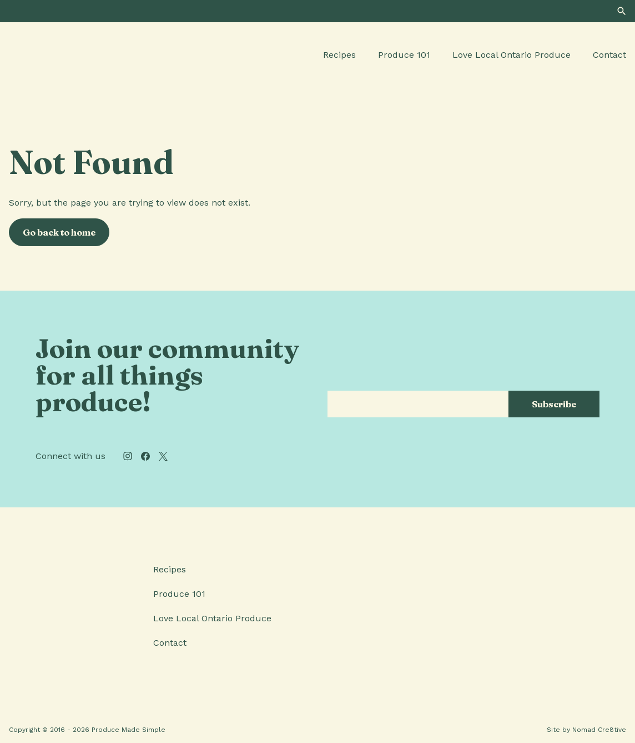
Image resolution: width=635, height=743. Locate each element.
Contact (609, 54)
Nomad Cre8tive (599, 730)
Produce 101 (404, 54)
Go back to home (59, 232)
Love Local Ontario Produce (511, 54)
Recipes (339, 54)
